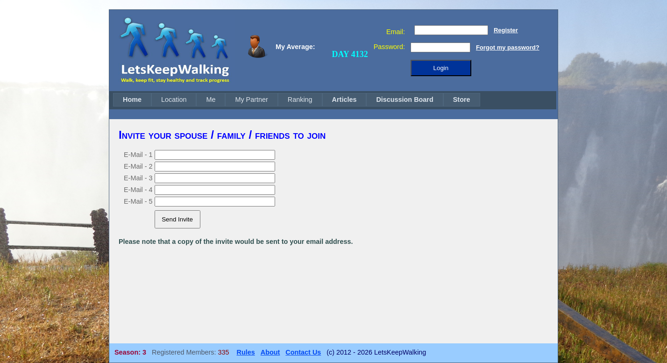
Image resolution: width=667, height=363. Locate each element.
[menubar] (296, 100)
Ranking (300, 99)
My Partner (251, 99)
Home (132, 99)
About (270, 352)
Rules (246, 352)
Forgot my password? (507, 47)
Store (461, 99)
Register (506, 30)
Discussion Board (404, 99)
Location (173, 99)
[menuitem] (132, 100)
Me (210, 99)
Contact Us (303, 352)
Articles (344, 99)
